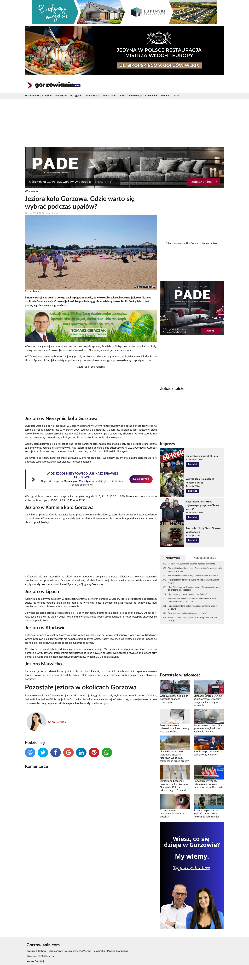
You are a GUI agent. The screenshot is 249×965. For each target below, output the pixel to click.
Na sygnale (76, 95)
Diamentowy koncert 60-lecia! (202, 456)
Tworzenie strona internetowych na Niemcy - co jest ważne (193, 575)
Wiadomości (32, 95)
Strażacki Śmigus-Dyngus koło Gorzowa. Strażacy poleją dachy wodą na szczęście (195, 569)
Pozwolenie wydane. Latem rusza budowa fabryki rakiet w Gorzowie (192, 607)
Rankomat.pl (99, 951)
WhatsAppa (85, 481)
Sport (123, 95)
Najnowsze (173, 558)
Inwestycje (61, 95)
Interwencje (135, 95)
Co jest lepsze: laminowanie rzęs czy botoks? (187, 613)
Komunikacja (92, 95)
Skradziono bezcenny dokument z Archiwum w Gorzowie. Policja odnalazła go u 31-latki (192, 600)
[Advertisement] (124, 123)
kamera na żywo (210, 243)
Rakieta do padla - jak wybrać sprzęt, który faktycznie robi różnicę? (192, 619)
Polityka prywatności (117, 951)
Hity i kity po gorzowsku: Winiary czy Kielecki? (187, 594)
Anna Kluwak (57, 722)
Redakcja (31, 951)
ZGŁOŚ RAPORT (141, 479)
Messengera (70, 481)
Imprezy (167, 444)
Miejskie (47, 95)
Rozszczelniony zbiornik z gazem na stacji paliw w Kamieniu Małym (193, 581)
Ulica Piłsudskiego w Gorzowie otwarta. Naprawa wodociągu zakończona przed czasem (194, 588)
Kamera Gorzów (35, 961)
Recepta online (71, 951)
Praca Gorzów (55, 951)
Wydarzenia (109, 95)
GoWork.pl (85, 951)
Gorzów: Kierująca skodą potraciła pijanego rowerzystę (191, 564)
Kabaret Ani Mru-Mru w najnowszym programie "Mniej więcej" (202, 505)
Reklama (165, 95)
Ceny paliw (151, 95)
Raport (177, 95)
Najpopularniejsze (205, 557)
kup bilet (192, 464)
